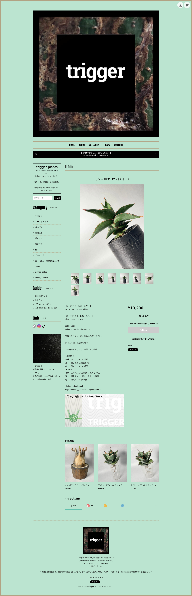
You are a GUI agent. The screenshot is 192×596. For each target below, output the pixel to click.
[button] (95, 145)
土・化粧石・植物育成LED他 (47, 261)
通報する (131, 345)
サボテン (39, 216)
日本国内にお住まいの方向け (143, 339)
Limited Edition (41, 272)
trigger (37, 266)
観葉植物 (39, 244)
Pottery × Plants (41, 277)
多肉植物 (39, 227)
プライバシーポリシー (44, 304)
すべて (74, 506)
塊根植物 (39, 233)
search (57, 198)
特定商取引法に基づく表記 (46, 308)
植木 (37, 250)
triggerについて (41, 296)
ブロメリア (39, 255)
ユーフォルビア (41, 222)
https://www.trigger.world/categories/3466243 (84, 390)
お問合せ (38, 300)
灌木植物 (39, 238)
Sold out (143, 330)
